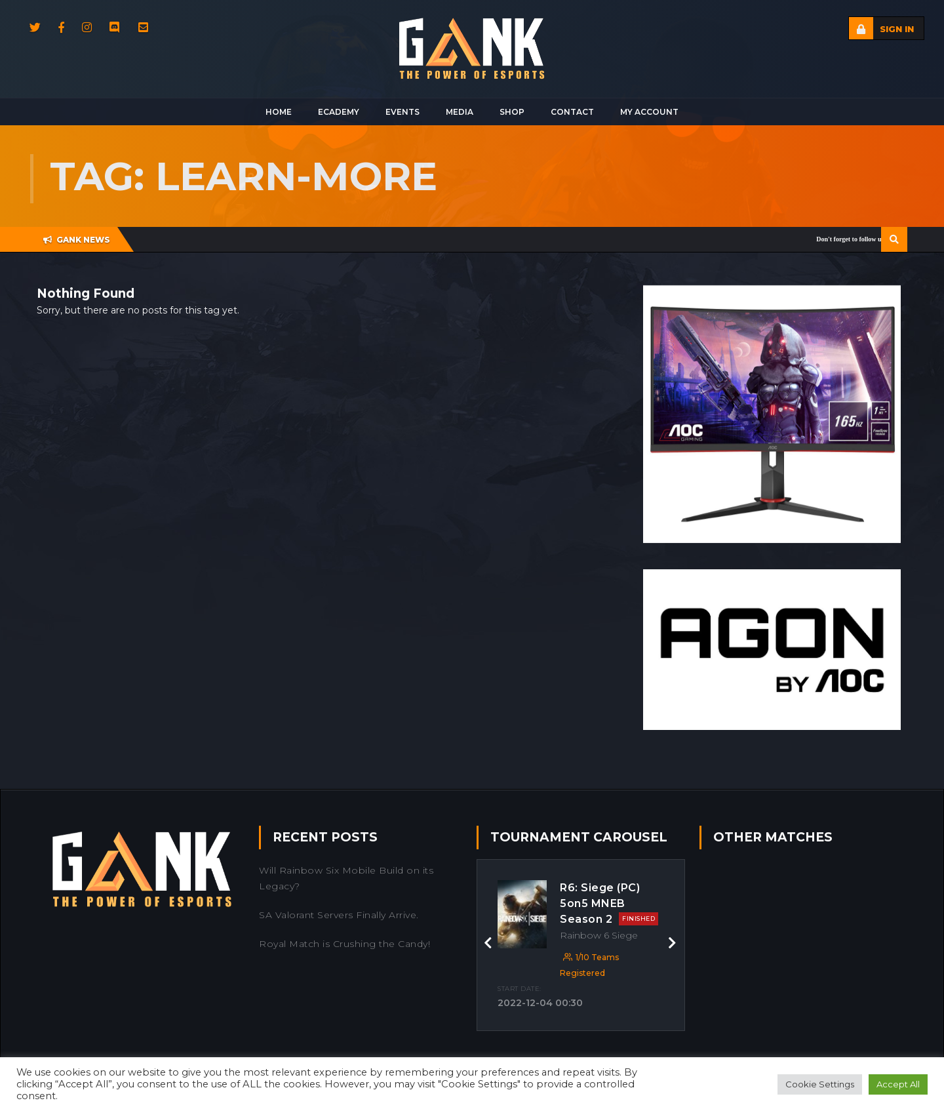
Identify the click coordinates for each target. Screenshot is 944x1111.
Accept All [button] (898, 1084)
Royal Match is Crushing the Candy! (344, 944)
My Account (649, 112)
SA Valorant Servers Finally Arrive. (339, 915)
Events (402, 112)
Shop (512, 112)
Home (279, 112)
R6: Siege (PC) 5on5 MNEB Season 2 (609, 903)
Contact (572, 112)
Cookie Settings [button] (819, 1084)
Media (459, 112)
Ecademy (338, 112)
